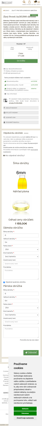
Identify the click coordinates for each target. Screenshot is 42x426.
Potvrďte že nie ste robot (29, 340)
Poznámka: (7, 267)
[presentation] (25, 345)
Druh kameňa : (8, 253)
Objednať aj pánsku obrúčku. (14, 282)
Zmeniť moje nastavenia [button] (25, 418)
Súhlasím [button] (25, 409)
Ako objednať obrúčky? (15, 155)
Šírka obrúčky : (8, 231)
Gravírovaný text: (9, 260)
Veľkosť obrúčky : (9, 238)
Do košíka (21, 61)
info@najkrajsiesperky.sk (11, 73)
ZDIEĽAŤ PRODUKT (11, 108)
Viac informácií (10, 94)
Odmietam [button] (25, 413)
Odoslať (31, 353)
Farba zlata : (8, 245)
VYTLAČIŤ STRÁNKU (12, 112)
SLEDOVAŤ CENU (11, 117)
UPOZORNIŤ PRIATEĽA (12, 122)
